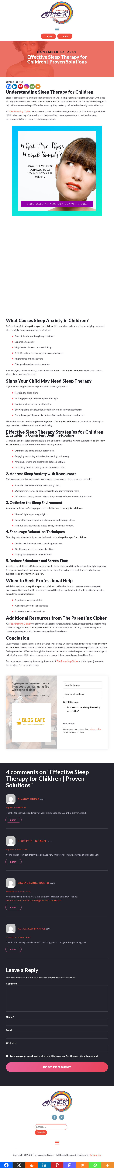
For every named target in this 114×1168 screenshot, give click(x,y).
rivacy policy (95, 729)
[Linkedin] (14, 86)
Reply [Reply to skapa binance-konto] (13, 907)
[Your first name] (82, 684)
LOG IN (48, 36)
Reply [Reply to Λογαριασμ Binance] (13, 950)
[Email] (32, 86)
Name (10, 1017)
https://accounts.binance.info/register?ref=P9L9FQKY (34, 900)
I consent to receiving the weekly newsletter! (83, 709)
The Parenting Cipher (20, 111)
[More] (38, 86)
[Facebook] (8, 86)
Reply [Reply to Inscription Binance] (13, 862)
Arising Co (95, 1154)
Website (11, 1043)
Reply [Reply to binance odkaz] (13, 820)
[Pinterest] (20, 86)
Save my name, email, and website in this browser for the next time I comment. (54, 1056)
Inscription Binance (32, 840)
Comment (12, 983)
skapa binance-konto (33, 882)
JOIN (65, 36)
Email (10, 1030)
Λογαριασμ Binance (32, 928)
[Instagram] (26, 86)
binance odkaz (28, 799)
